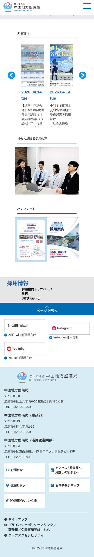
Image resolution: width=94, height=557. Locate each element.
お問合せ (17, 470)
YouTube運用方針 (20, 357)
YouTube (18, 348)
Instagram (64, 328)
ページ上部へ (47, 311)
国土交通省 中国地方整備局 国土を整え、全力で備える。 (21, 7)
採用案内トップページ (37, 289)
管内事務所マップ (67, 485)
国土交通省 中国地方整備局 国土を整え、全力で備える (47, 377)
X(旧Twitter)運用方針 (22, 334)
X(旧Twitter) (20, 325)
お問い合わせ (31, 298)
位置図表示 (17, 485)
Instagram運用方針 (65, 337)
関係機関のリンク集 (23, 500)
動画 (25, 293)
